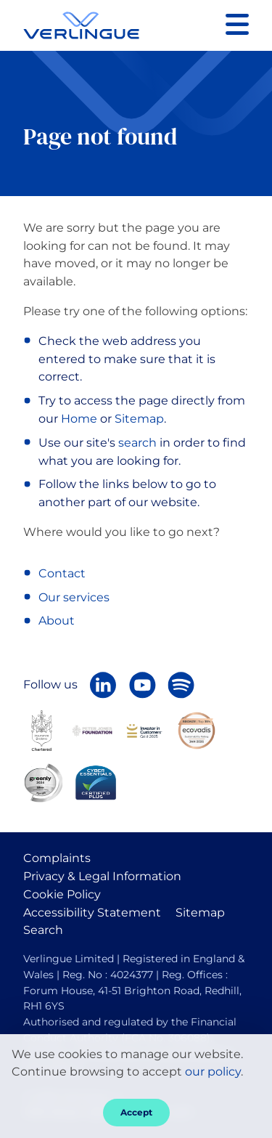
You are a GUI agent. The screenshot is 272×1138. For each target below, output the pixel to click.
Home (79, 419)
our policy (213, 1071)
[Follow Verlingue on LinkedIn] (103, 685)
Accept (136, 1112)
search (137, 443)
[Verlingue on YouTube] (142, 685)
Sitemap (139, 419)
